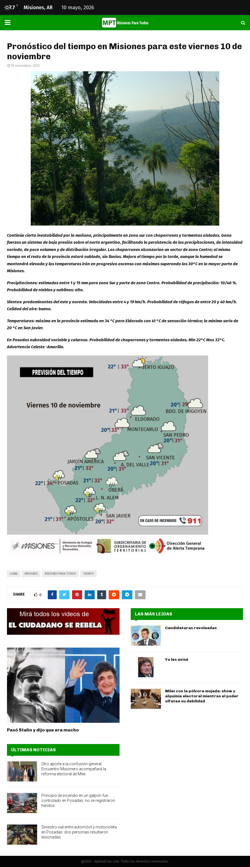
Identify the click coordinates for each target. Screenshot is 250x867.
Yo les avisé (176, 659)
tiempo (88, 573)
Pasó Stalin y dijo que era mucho (43, 730)
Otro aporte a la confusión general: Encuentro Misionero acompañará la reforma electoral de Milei (73, 769)
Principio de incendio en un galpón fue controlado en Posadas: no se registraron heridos (78, 800)
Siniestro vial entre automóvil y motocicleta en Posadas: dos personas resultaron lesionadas (79, 832)
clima (14, 573)
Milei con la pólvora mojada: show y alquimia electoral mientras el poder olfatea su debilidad (202, 696)
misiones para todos (60, 573)
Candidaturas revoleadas (191, 628)
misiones (31, 573)
